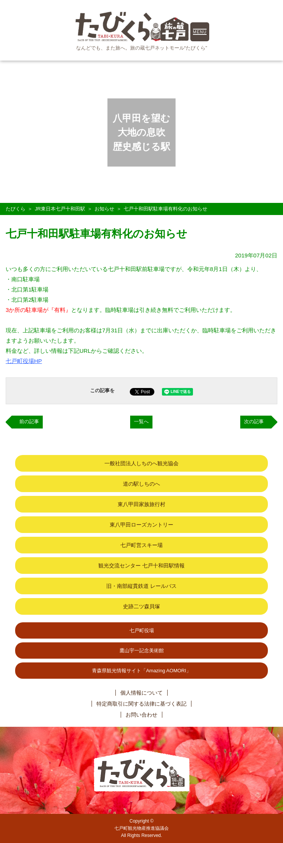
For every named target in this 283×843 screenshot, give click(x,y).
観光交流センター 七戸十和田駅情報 (141, 566)
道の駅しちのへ (141, 484)
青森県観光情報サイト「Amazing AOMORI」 (141, 670)
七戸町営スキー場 (141, 545)
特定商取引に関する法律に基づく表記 (141, 704)
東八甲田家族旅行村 (141, 504)
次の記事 (254, 421)
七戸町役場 (141, 630)
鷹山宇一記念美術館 (142, 650)
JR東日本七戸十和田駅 (60, 209)
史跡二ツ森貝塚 (141, 606)
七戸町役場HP (24, 361)
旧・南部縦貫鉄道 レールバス (141, 586)
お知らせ (104, 209)
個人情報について (141, 693)
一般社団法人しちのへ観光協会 (141, 463)
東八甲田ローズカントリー (141, 525)
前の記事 (29, 421)
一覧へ (141, 421)
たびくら (15, 209)
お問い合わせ (141, 715)
